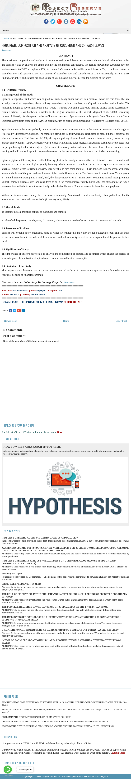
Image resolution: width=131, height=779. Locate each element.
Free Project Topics (12, 573)
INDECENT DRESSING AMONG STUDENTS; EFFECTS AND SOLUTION (40, 538)
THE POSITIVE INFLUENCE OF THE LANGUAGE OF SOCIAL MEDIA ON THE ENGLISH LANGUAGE (55, 607)
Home (6, 38)
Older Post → (122, 321)
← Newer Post (9, 321)
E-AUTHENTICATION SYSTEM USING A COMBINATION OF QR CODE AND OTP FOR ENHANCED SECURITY (60, 630)
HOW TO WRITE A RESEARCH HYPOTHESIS (32, 446)
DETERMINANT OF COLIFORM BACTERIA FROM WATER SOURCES (36, 717)
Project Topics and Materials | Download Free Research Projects (75, 776)
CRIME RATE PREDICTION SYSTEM (21, 584)
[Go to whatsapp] (8, 769)
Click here (68, 282)
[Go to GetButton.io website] (8, 776)
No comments (7, 50)
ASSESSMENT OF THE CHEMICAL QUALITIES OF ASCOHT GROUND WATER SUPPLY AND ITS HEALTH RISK (58, 726)
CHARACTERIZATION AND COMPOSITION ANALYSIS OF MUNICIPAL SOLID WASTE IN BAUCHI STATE (55, 721)
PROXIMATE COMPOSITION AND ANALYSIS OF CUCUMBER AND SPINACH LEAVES (53, 45)
